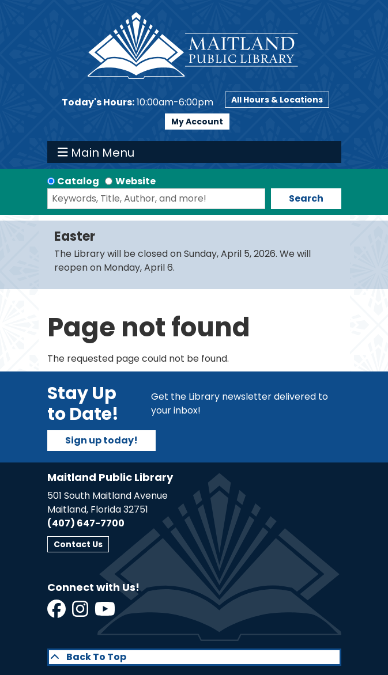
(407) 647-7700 (86, 523)
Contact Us (78, 544)
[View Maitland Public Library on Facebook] (57, 612)
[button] (137, 102)
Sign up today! (101, 440)
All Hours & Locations (277, 99)
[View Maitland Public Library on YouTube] (106, 612)
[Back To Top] (194, 657)
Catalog (78, 181)
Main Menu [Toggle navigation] (96, 152)
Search (306, 198)
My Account (197, 121)
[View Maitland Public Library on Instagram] (81, 612)
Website (135, 181)
